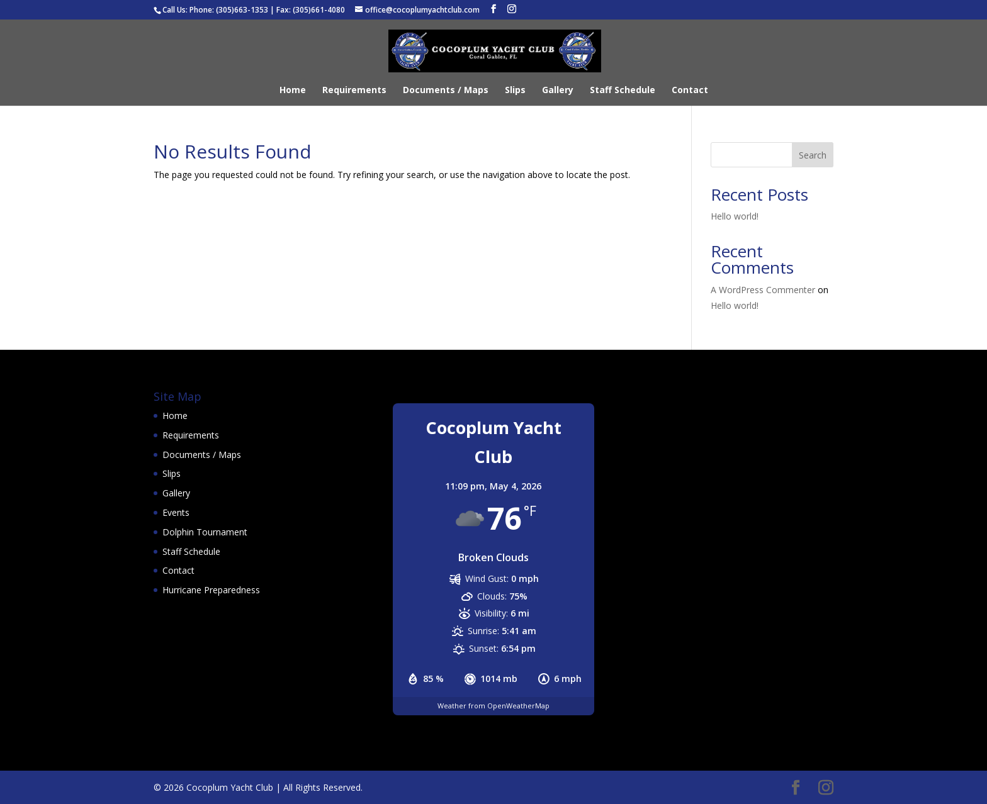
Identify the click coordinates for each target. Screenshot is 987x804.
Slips (515, 91)
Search (812, 155)
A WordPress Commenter (763, 290)
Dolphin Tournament (204, 532)
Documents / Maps (445, 91)
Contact (690, 91)
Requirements (354, 91)
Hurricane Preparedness (211, 590)
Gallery (557, 91)
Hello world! (735, 216)
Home (292, 91)
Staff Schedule (622, 91)
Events (175, 512)
